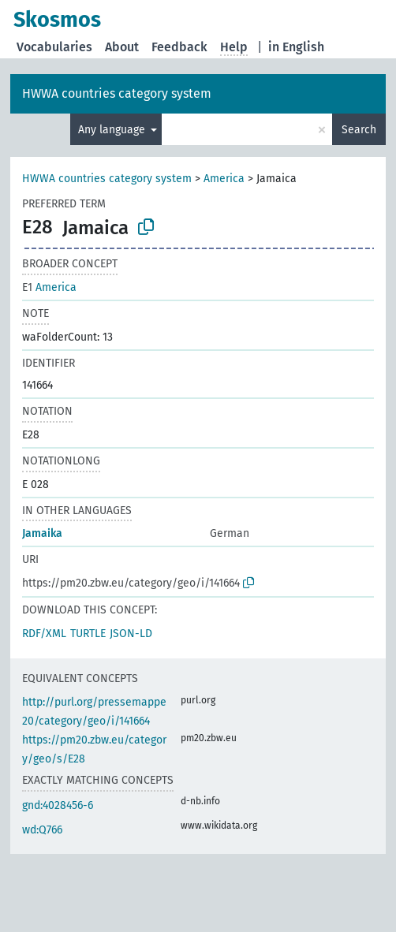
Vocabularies (54, 46)
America (224, 178)
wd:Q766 (42, 830)
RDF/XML (44, 633)
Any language (113, 129)
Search (359, 129)
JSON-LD (131, 633)
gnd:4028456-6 (57, 805)
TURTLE (88, 633)
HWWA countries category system (116, 93)
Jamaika (42, 533)
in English (296, 46)
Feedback (179, 46)
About (122, 46)
